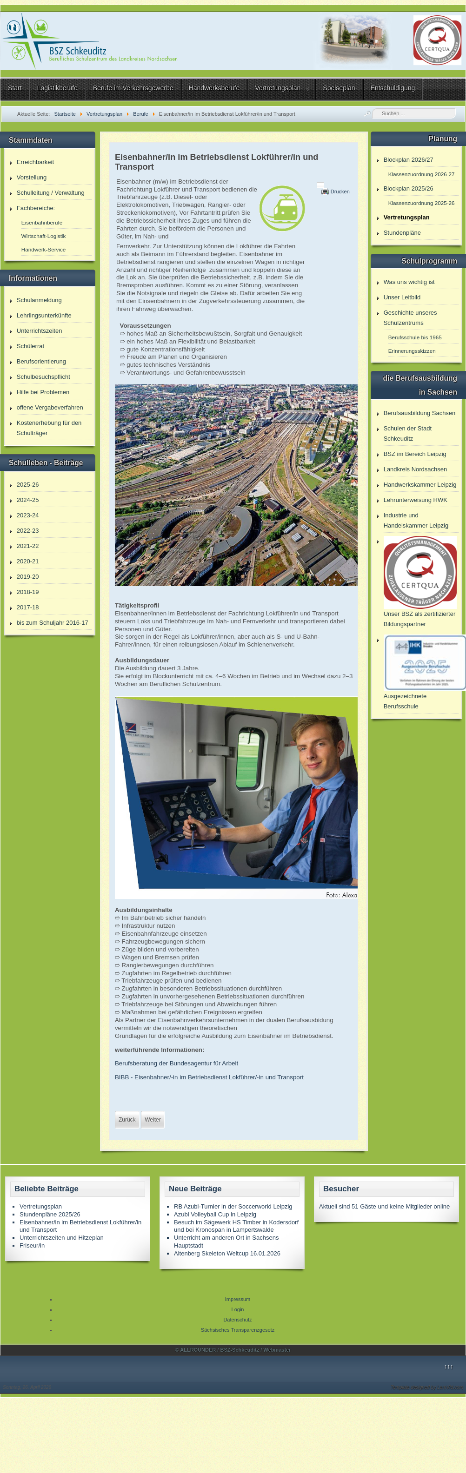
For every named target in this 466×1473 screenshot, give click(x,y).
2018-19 (28, 591)
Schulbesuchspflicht (43, 376)
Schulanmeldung (39, 300)
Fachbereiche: (36, 208)
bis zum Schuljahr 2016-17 (52, 622)
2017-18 (28, 607)
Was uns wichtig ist (409, 281)
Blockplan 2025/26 (408, 188)
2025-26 (28, 484)
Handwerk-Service (43, 249)
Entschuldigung (393, 88)
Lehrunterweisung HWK (415, 499)
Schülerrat (30, 346)
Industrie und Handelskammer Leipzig (416, 520)
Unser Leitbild (402, 297)
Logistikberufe (57, 88)
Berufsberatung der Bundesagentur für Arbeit (176, 1063)
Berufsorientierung (41, 361)
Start (15, 88)
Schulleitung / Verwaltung (51, 192)
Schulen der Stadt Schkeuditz (408, 433)
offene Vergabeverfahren (50, 407)
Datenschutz (237, 1319)
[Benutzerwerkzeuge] (320, 185)
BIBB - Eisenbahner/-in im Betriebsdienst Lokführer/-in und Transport (209, 1077)
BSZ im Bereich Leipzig (415, 453)
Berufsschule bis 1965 (415, 337)
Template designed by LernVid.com (427, 1387)
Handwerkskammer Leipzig (420, 484)
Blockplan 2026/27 (408, 159)
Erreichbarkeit (35, 162)
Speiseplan (339, 88)
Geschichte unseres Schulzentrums (410, 317)
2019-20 (28, 576)
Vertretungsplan (277, 88)
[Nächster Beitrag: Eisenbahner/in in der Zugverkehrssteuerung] (152, 1120)
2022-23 (28, 530)
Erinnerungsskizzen (412, 351)
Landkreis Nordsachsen (415, 469)
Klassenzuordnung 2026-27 (421, 174)
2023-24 (28, 515)
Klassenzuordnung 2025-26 (421, 203)
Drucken (340, 191)
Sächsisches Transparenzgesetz (237, 1330)
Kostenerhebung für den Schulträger (49, 427)
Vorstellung (32, 177)
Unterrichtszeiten (39, 330)
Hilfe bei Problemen (43, 392)
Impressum (237, 1299)
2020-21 (28, 561)
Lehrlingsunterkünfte (44, 315)
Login (238, 1309)
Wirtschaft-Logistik (43, 236)
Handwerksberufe (214, 88)
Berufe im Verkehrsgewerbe (133, 88)
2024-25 (28, 499)
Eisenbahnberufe (41, 222)
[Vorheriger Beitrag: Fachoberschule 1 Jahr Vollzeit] (127, 1120)
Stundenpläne (402, 232)
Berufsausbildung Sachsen (420, 413)
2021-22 (28, 545)
